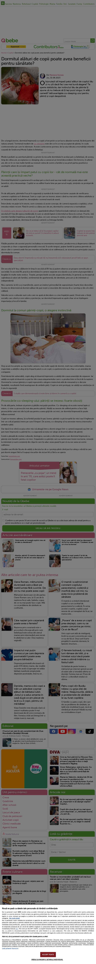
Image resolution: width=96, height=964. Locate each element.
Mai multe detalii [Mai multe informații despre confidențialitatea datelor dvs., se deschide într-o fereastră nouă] (14, 918)
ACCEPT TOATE (48, 955)
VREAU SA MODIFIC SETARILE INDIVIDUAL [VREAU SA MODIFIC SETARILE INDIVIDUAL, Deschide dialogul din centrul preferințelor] (47, 960)
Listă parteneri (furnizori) (10, 948)
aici (17, 929)
